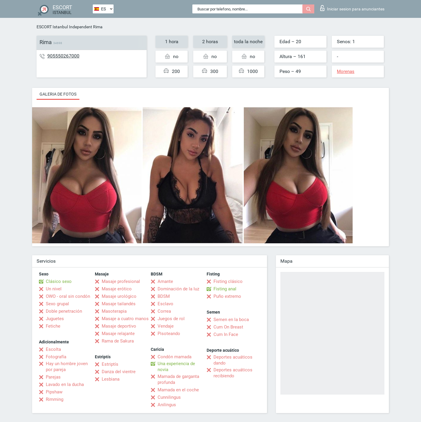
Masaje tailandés (119, 303)
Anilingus (167, 404)
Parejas (53, 377)
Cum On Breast (228, 327)
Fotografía (56, 356)
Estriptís (110, 364)
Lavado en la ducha (65, 384)
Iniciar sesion (352, 8)
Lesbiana (111, 379)
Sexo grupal (57, 303)
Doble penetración (64, 311)
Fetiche (53, 326)
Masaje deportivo (119, 326)
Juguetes (55, 318)
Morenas (345, 71)
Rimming (54, 399)
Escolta (53, 349)
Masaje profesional (121, 281)
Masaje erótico (117, 289)
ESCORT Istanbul (52, 26)
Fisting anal (224, 289)
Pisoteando (169, 333)
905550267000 (63, 56)
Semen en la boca (231, 319)
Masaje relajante (118, 333)
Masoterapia (114, 311)
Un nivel (54, 289)
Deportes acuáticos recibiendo (232, 373)
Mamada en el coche (178, 390)
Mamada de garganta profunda (178, 379)
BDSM (164, 296)
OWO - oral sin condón (68, 296)
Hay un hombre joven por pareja (67, 366)
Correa (164, 311)
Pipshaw (54, 392)
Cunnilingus (169, 397)
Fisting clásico (228, 281)
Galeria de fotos (58, 94)
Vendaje (166, 326)
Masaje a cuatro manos (125, 318)
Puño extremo (227, 296)
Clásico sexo (59, 281)
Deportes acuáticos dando (232, 360)
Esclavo (165, 303)
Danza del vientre (119, 371)
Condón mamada (174, 356)
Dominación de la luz (178, 289)
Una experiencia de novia (176, 366)
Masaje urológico (119, 296)
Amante (165, 281)
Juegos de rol (171, 318)
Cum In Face (225, 334)
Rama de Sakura (118, 341)
